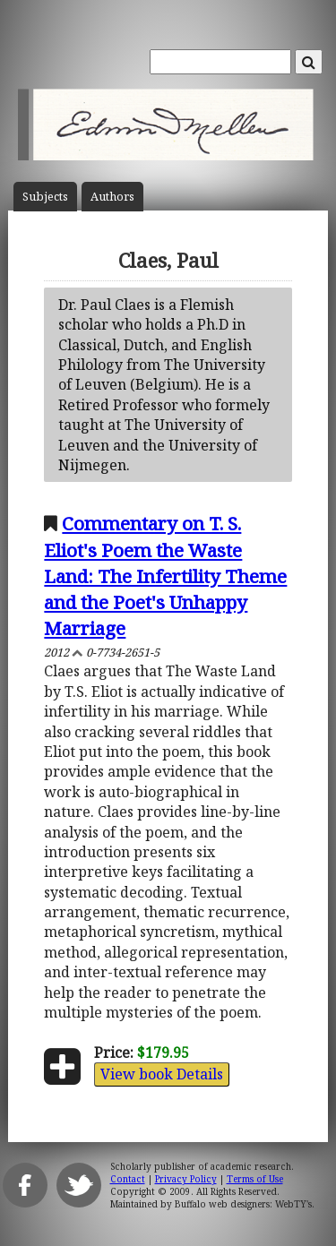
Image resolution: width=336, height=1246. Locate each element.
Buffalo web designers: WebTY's (243, 1204)
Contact (127, 1179)
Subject (45, 196)
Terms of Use (255, 1179)
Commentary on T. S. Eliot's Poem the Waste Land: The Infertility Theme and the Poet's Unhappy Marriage (165, 575)
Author (112, 196)
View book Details (161, 1074)
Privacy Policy (186, 1179)
